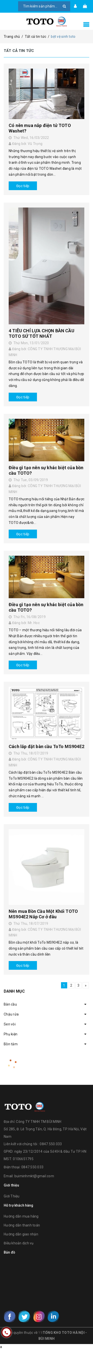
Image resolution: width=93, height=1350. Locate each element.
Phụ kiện (10, 1034)
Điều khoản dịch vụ (19, 1243)
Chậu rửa (11, 1014)
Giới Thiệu (12, 1196)
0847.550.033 (32, 1167)
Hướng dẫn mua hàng (21, 1216)
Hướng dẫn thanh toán (22, 1225)
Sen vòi (10, 1024)
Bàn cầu (10, 1004)
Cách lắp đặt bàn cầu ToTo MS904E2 (46, 746)
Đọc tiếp (22, 186)
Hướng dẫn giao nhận (21, 1234)
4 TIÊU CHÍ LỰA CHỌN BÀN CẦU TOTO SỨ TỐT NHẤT (41, 333)
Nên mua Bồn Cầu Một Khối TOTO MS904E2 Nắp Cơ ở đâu (43, 914)
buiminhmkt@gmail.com (34, 1176)
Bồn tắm (11, 1044)
